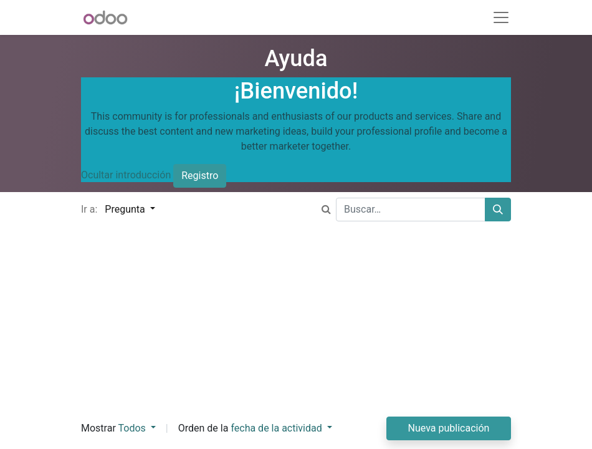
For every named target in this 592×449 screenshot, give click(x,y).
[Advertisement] (296, 329)
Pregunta (126, 209)
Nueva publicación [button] (449, 428)
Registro (199, 175)
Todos (133, 428)
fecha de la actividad (277, 428)
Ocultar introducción (126, 175)
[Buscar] (498, 209)
